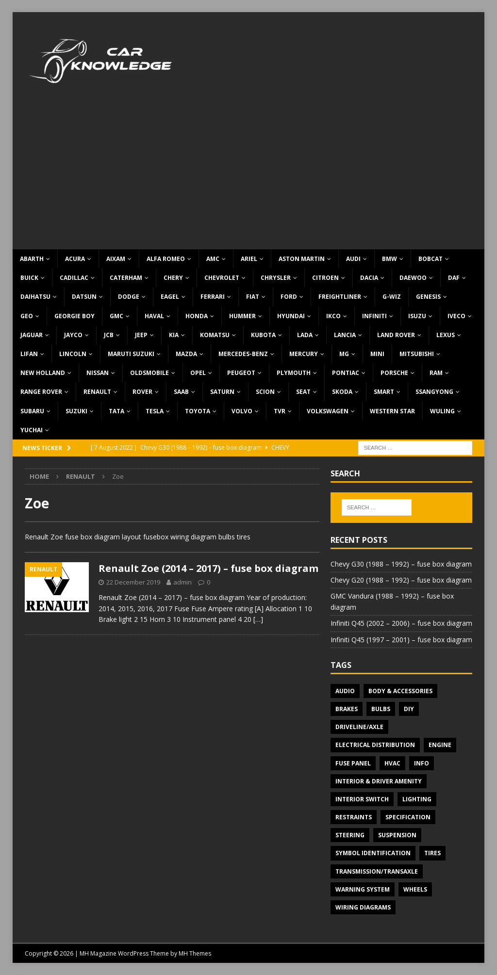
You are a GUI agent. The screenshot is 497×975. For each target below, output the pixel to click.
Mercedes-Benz (243, 354)
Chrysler (276, 278)
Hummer (242, 316)
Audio (345, 691)
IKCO (333, 316)
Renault (97, 392)
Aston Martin (302, 259)
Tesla (155, 411)
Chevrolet (221, 278)
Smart (384, 392)
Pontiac (345, 373)
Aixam (115, 259)
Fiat (252, 296)
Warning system (362, 889)
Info (421, 763)
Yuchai (31, 430)
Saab (181, 392)
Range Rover (41, 392)
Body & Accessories (400, 691)
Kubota (263, 335)
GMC (116, 316)
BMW (389, 259)
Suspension (397, 835)
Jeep (141, 335)
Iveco (456, 316)
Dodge (128, 296)
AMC (212, 259)
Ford (289, 296)
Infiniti (374, 316)
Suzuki (76, 411)
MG (344, 354)
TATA (116, 411)
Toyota (197, 411)
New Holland (42, 373)
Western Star (392, 411)
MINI (377, 354)
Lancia (345, 335)
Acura (75, 259)
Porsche (394, 373)
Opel (198, 373)
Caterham (126, 278)
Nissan (97, 373)
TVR (279, 411)
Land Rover (396, 335)
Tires (432, 853)
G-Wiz (391, 296)
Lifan (29, 354)
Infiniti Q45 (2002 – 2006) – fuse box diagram (401, 623)
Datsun (84, 296)
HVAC (392, 763)
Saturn (222, 392)
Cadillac (74, 278)
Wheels (415, 889)
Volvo (242, 411)
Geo (26, 316)
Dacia (369, 278)
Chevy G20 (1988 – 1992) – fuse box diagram (401, 580)
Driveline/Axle (359, 727)
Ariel (249, 259)
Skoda (342, 392)
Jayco (73, 335)
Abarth (32, 259)
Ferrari (212, 296)
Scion (265, 392)
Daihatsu (35, 296)
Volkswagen (327, 411)
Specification (408, 817)
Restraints (353, 817)
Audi (353, 259)
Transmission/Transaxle (376, 871)
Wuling (442, 411)
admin (182, 582)
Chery (173, 278)
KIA (174, 335)
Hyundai (291, 316)
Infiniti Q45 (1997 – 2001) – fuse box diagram (401, 639)
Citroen (325, 278)
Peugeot (241, 373)
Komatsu (215, 335)
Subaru (32, 411)
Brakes (346, 709)
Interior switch (362, 799)
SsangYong (434, 392)
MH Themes (195, 953)
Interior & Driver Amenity (378, 781)
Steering (349, 835)
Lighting (416, 799)
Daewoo (413, 278)
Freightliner (339, 296)
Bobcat (430, 259)
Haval (154, 316)
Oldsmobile (149, 373)
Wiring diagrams (363, 907)
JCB (109, 335)
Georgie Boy (74, 316)
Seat (303, 392)
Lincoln (72, 354)
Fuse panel (353, 763)
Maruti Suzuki (131, 354)
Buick (29, 278)
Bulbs (380, 709)
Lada (305, 335)
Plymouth (294, 373)
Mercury (303, 354)
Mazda (186, 354)
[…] (258, 619)
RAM (436, 373)
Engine (440, 745)
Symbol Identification (373, 853)
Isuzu (417, 316)
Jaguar (31, 335)
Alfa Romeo (166, 259)
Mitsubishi (416, 354)
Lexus (445, 335)
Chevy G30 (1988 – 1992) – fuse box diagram (401, 564)
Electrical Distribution (375, 745)
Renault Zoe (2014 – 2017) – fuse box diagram (208, 568)
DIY (409, 709)
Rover (142, 392)
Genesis (428, 296)
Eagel (170, 296)
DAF (454, 278)
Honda (196, 316)
